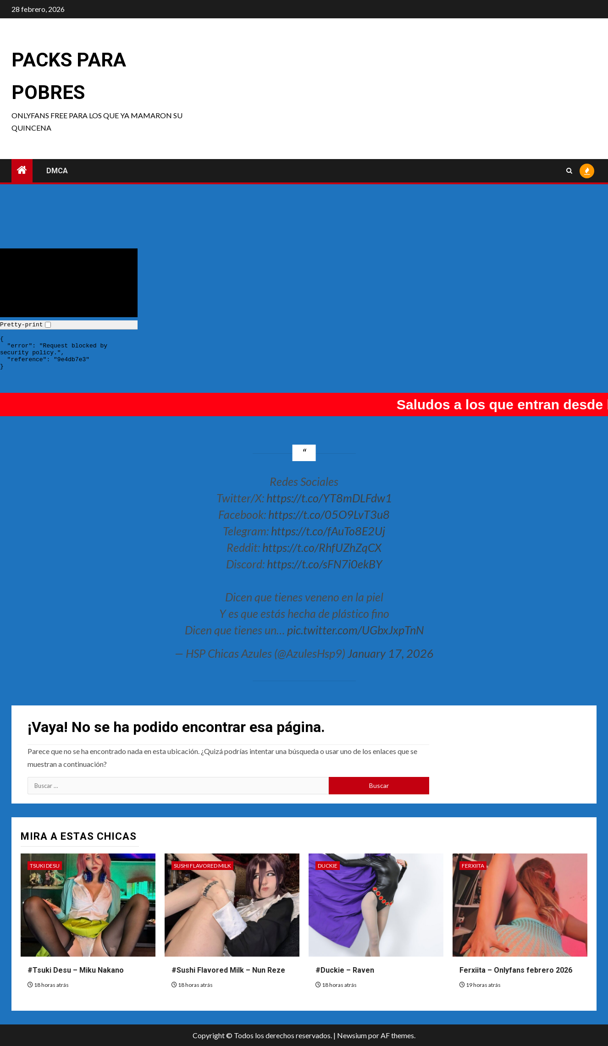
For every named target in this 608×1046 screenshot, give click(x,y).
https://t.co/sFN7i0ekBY (324, 564)
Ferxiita (473, 865)
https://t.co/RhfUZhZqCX (321, 547)
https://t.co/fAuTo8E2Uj (328, 531)
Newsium (352, 1035)
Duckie (327, 865)
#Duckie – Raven (344, 970)
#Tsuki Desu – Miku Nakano (76, 970)
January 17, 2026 (391, 653)
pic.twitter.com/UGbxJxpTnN (355, 630)
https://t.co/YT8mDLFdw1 (329, 498)
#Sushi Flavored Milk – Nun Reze (228, 970)
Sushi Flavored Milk (202, 865)
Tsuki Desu (45, 865)
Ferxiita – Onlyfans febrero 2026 (515, 970)
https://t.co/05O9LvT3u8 (329, 514)
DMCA (57, 170)
